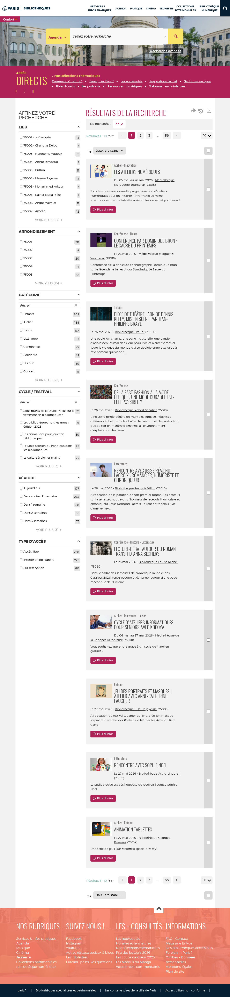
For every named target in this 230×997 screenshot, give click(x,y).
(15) (49, 283)
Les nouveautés (128, 939)
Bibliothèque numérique (35, 967)
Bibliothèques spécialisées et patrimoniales (66, 990)
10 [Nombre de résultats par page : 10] (205, 135)
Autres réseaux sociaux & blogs (90, 953)
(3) (49, 466)
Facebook (74, 939)
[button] (225, 8)
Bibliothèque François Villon (135, 488)
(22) (49, 380)
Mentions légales (179, 967)
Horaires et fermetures (133, 943)
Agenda (22, 943)
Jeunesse (23, 957)
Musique (23, 948)
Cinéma (22, 953)
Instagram (74, 943)
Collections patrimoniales (36, 962)
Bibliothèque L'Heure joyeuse (136, 709)
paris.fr (22, 990)
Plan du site (175, 971)
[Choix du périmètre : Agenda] (58, 36)
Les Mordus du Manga (133, 962)
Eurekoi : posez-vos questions (89, 962)
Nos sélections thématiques (138, 948)
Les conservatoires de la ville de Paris (130, 990)
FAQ (169, 939)
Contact (181, 939)
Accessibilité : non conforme (185, 990)
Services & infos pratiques (36, 939)
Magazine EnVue (179, 943)
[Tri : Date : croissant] (109, 151)
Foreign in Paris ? (179, 953)
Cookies (172, 957)
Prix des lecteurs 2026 (133, 953)
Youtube (72, 948)
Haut (158, 908)
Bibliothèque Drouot (129, 332)
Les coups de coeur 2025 (135, 957)
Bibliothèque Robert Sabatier (136, 410)
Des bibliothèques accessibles (189, 948)
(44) (49, 220)
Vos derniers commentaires (137, 967)
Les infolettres (77, 957)
